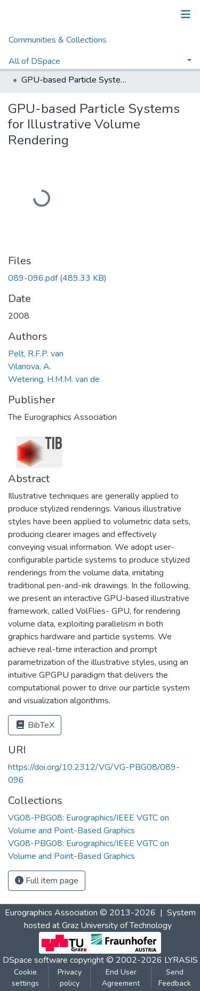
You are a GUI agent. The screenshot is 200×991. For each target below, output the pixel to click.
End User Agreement (121, 977)
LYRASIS (181, 960)
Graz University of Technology (117, 925)
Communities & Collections (58, 40)
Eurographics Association (51, 913)
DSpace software (35, 960)
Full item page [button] (46, 881)
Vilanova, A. (29, 366)
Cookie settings (25, 977)
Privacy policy (70, 977)
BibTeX (34, 725)
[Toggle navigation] (185, 14)
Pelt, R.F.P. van (35, 354)
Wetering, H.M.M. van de (54, 379)
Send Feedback (174, 977)
